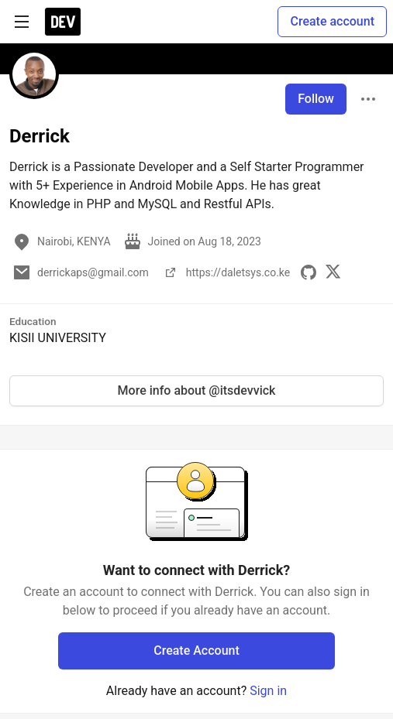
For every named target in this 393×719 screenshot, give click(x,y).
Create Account (196, 650)
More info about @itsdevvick (197, 390)
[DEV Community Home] (62, 21)
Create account (332, 21)
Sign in (268, 690)
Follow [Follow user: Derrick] (316, 98)
